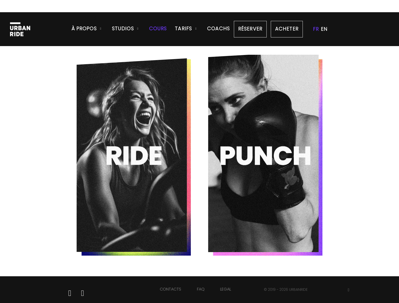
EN (324, 29)
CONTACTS (170, 289)
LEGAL (225, 289)
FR (316, 29)
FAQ (201, 289)
